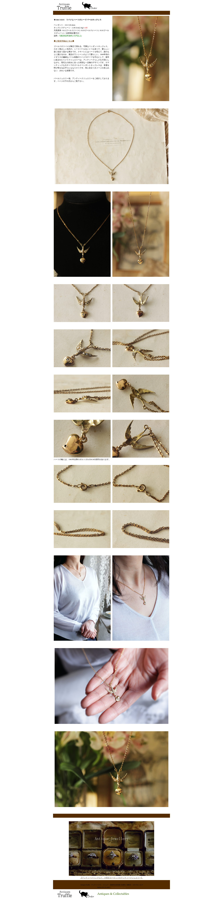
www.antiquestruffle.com (118, 887)
